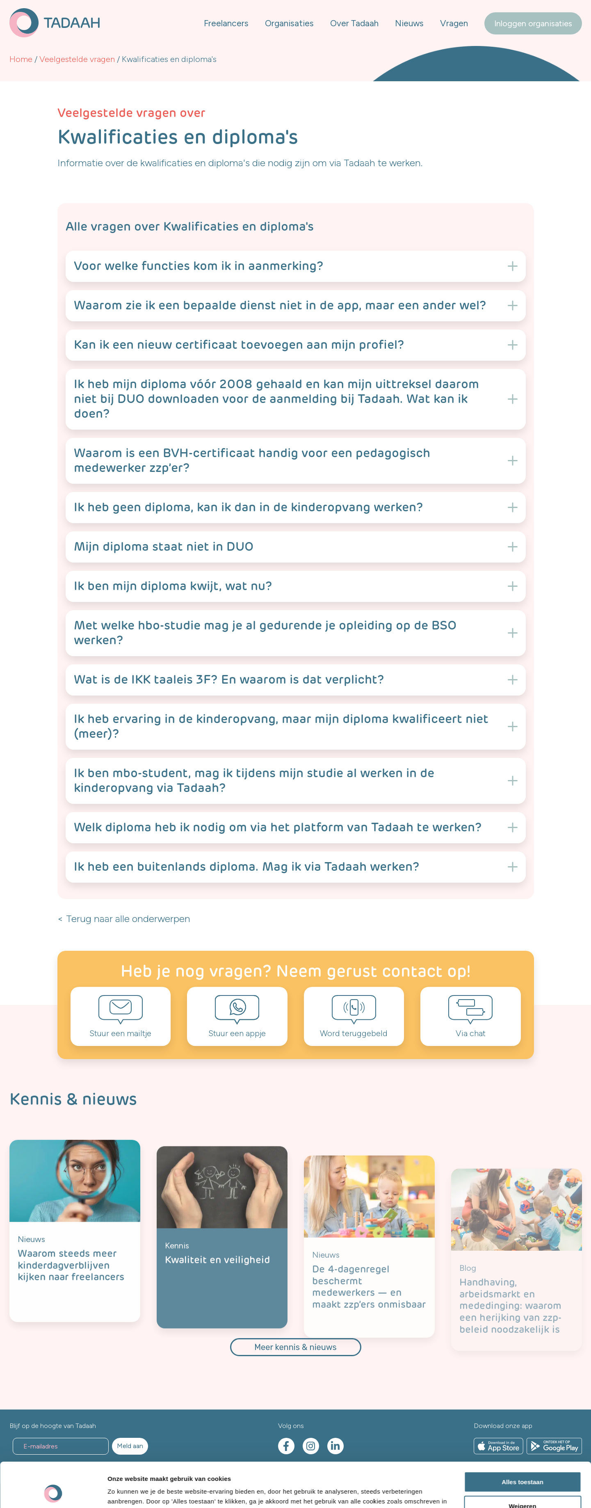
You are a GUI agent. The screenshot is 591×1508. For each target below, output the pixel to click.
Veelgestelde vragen (77, 59)
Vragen (454, 23)
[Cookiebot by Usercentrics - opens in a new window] (53, 1492)
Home (20, 59)
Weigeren (522, 1463)
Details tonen (126, 1491)
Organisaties (289, 23)
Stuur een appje (237, 1033)
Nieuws (409, 23)
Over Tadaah (354, 23)
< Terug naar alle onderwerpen (123, 918)
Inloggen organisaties (533, 23)
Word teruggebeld (354, 1033)
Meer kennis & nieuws (295, 1347)
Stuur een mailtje (120, 1033)
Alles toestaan (522, 1440)
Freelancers (226, 23)
